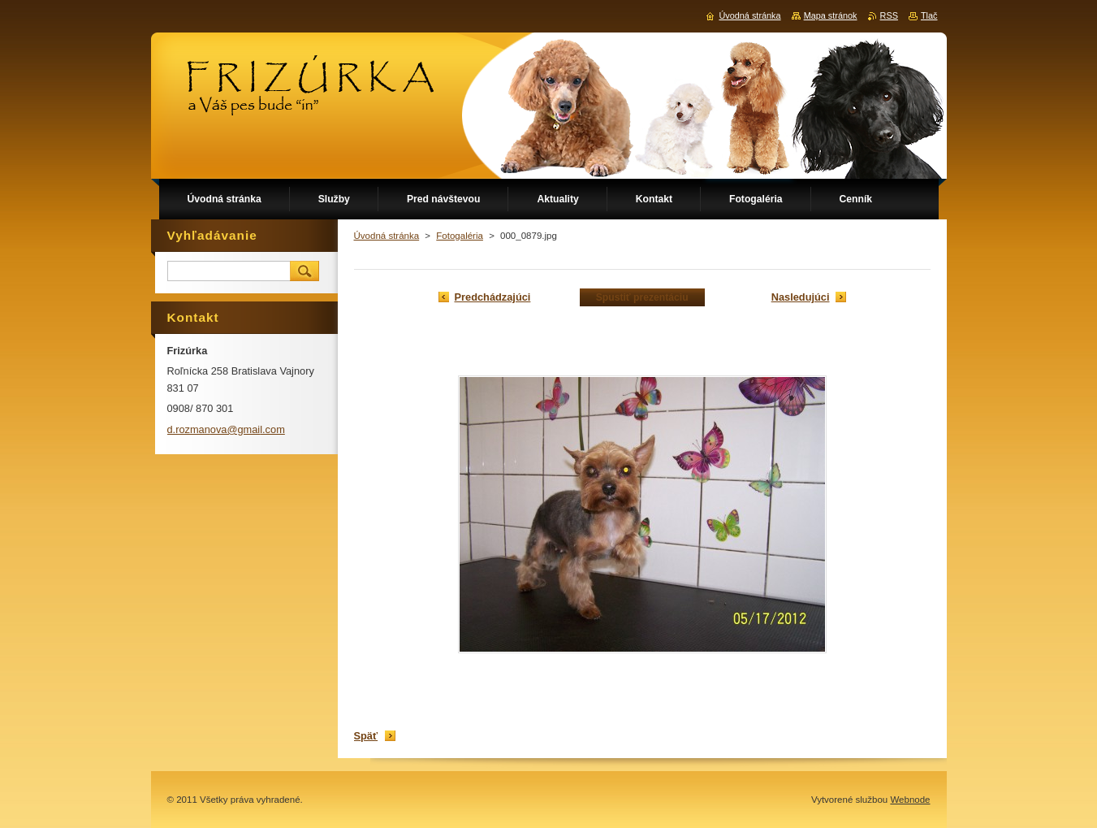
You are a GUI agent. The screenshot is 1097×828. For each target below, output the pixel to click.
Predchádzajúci (493, 297)
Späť (366, 736)
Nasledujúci (800, 297)
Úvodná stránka (387, 236)
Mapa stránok (830, 15)
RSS (889, 15)
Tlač (929, 15)
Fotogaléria (459, 236)
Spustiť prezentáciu (642, 297)
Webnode (910, 799)
